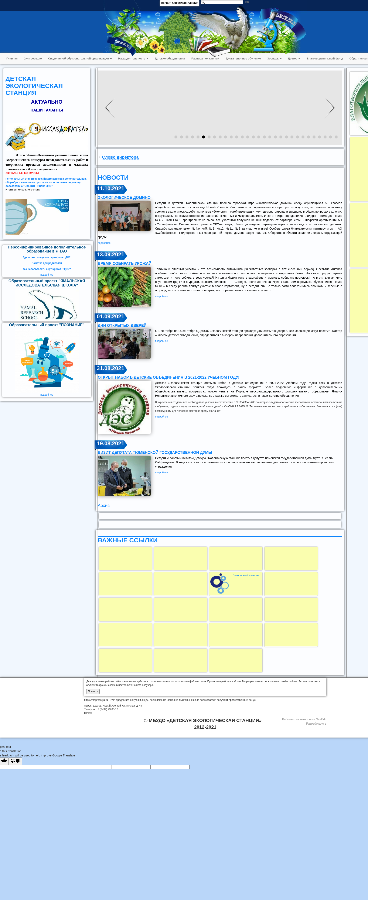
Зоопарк (274, 58)
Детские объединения (170, 58)
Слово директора (120, 157)
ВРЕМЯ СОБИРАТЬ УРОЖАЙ (124, 263)
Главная (12, 58)
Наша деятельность (133, 58)
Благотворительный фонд (325, 58)
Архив (104, 505)
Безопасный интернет (246, 575)
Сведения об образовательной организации (80, 58)
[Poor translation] (15, 761)
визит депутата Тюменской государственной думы (155, 452)
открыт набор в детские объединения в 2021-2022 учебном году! (168, 377)
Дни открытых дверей (122, 325)
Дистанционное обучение (243, 58)
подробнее (46, 274)
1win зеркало (33, 58)
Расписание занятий (205, 58)
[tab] (220, 157)
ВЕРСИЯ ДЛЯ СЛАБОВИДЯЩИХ (179, 3)
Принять (93, 691)
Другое (294, 58)
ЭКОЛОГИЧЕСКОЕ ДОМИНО (124, 197)
